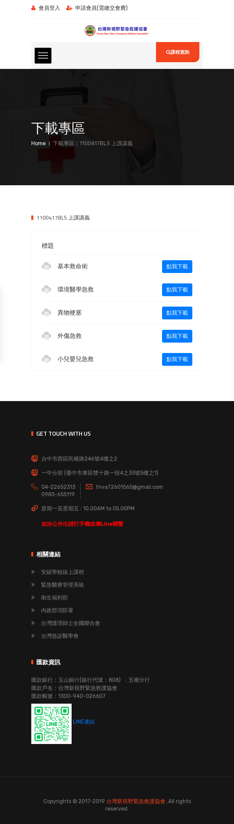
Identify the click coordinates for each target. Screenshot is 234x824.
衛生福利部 (49, 597)
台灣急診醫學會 (55, 636)
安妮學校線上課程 (57, 572)
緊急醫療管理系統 (57, 585)
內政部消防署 (52, 610)
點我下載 (177, 266)
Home (38, 143)
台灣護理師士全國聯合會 (65, 623)
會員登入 (45, 8)
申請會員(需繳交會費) (96, 8)
